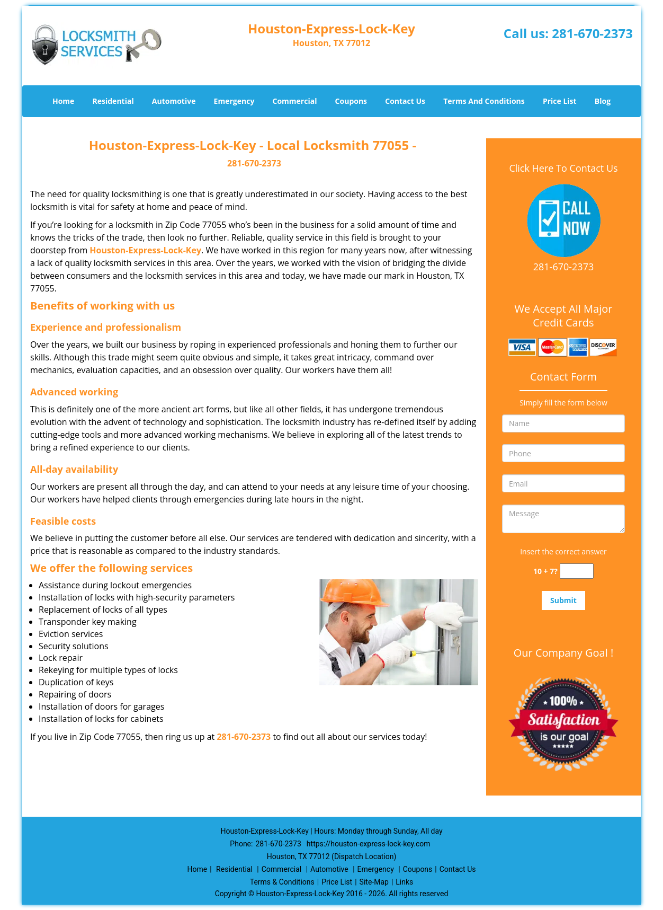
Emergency (234, 101)
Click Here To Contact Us (563, 168)
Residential (113, 101)
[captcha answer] (577, 571)
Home (63, 101)
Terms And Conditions (484, 101)
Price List (560, 101)
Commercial (295, 101)
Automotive (174, 101)
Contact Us (405, 101)
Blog (603, 101)
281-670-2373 (592, 33)
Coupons (351, 101)
